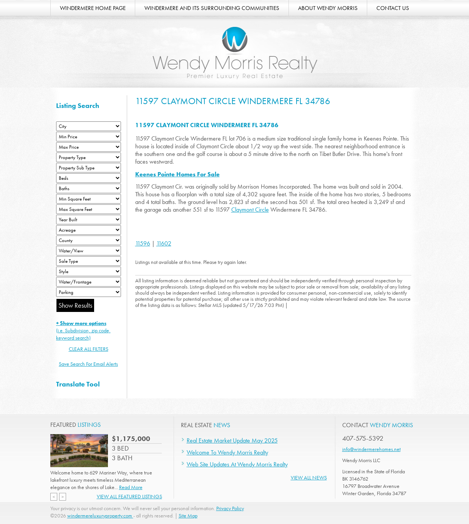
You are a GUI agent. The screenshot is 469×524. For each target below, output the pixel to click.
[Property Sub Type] (88, 167)
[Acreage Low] (88, 230)
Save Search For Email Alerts (88, 363)
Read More (131, 487)
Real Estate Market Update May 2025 (232, 440)
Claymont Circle (250, 210)
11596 (142, 243)
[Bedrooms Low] (88, 178)
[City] (88, 126)
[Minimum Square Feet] (88, 199)
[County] (88, 240)
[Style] (88, 271)
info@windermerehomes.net (371, 449)
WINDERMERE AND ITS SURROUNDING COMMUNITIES (211, 8)
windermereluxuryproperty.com (100, 515)
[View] (88, 250)
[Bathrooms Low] (88, 188)
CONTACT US (392, 8)
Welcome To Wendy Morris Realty (227, 452)
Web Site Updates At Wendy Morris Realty (237, 464)
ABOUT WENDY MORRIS (328, 8)
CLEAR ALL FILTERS (88, 348)
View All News (309, 477)
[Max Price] (88, 147)
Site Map (188, 515)
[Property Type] (88, 157)
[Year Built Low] (88, 219)
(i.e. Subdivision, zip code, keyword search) (83, 330)
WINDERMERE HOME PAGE (93, 8)
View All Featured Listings (129, 496)
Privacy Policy (230, 508)
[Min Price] (88, 136)
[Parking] (88, 292)
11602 (163, 243)
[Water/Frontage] (88, 282)
